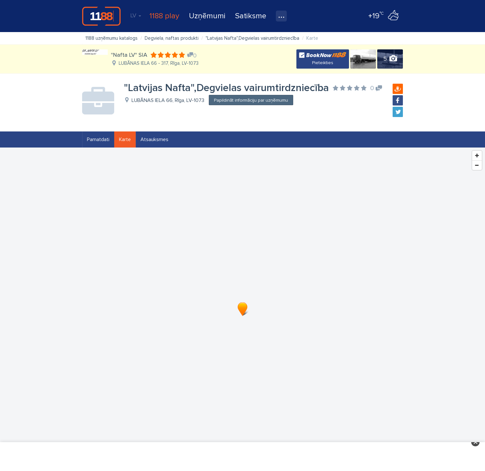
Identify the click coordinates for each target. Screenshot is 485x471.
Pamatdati (98, 139)
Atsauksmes (154, 139)
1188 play (164, 16)
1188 (101, 16)
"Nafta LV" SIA (129, 54)
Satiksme (250, 16)
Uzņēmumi (207, 16)
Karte (125, 139)
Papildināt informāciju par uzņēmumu (251, 100)
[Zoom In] (477, 155)
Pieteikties (322, 62)
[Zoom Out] (477, 165)
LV (135, 15)
